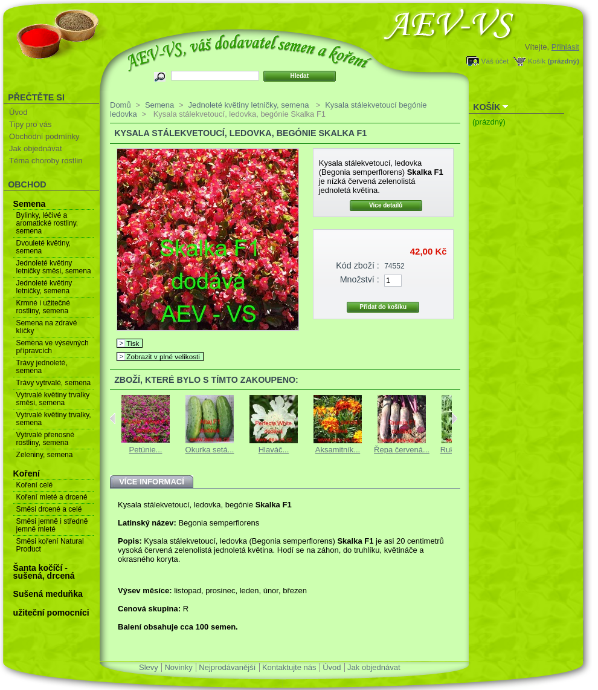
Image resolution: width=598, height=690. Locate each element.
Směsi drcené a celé (49, 509)
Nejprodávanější (227, 667)
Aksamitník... (337, 449)
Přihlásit (565, 46)
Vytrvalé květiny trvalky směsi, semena (53, 399)
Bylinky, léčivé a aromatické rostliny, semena (47, 223)
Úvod (18, 112)
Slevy (148, 667)
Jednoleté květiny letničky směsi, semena (53, 267)
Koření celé (34, 485)
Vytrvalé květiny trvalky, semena (53, 419)
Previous (112, 418)
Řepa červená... (401, 449)
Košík (536, 61)
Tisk (132, 343)
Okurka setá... (209, 449)
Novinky (178, 667)
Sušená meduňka (48, 594)
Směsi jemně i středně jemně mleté (52, 525)
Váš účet (495, 61)
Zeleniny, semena (44, 455)
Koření (26, 473)
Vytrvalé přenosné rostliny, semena (45, 439)
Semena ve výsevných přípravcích (52, 347)
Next (454, 418)
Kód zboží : (357, 265)
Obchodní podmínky (44, 136)
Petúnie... (145, 449)
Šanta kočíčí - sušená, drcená (44, 572)
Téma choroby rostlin (45, 160)
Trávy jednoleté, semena (42, 367)
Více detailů (386, 205)
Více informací (151, 481)
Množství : (359, 279)
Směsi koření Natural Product (50, 545)
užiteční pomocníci (51, 612)
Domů (120, 104)
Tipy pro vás (30, 124)
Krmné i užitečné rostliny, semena (43, 307)
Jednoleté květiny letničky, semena (44, 287)
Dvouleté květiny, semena (43, 247)
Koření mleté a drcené (52, 497)
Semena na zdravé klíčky (46, 327)
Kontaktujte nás (289, 667)
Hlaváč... (274, 449)
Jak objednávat (35, 148)
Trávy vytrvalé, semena (53, 383)
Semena (29, 204)
